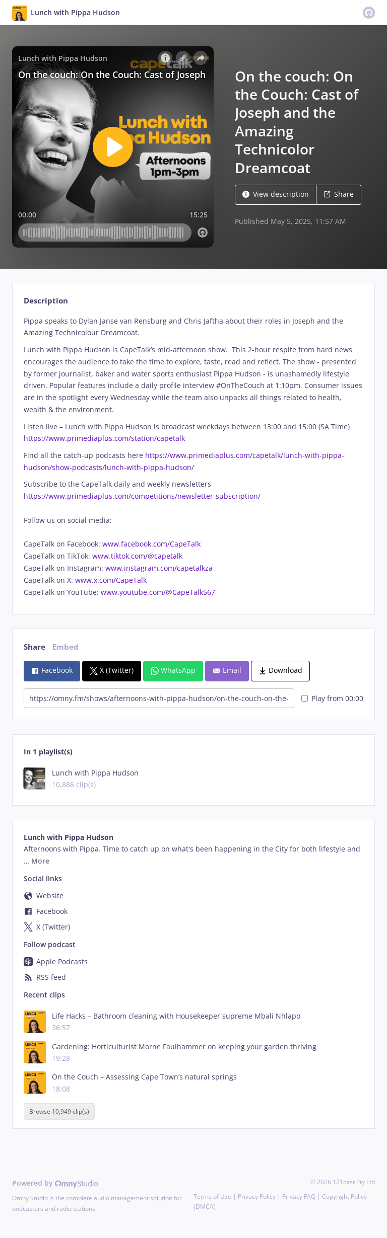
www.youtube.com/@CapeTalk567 (158, 592)
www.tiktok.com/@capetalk (137, 556)
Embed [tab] (65, 647)
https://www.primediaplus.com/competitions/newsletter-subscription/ (142, 496)
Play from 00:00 (332, 698)
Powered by (55, 1183)
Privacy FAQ (298, 1196)
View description (275, 194)
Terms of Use (212, 1196)
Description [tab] (46, 300)
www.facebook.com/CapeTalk (151, 544)
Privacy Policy (257, 1196)
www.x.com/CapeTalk (111, 580)
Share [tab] (34, 647)
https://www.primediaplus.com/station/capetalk (104, 438)
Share (339, 194)
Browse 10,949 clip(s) (59, 1111)
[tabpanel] (193, 456)
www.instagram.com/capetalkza (159, 568)
